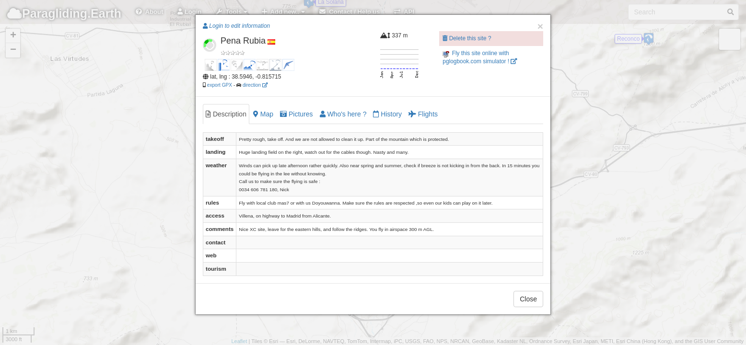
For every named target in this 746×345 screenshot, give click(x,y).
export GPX (219, 85)
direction (255, 85)
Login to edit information (236, 26)
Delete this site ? (467, 38)
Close (528, 299)
